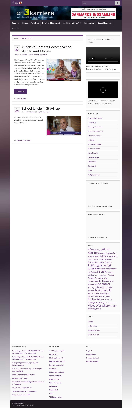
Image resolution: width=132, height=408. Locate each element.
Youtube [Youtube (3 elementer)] (112, 306)
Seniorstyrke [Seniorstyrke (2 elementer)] (105, 294)
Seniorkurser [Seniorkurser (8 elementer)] (104, 287)
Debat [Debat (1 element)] (90, 259)
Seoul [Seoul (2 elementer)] (100, 296)
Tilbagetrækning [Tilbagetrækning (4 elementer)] (96, 302)
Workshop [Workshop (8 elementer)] (102, 305)
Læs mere (20, 91)
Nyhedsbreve (93, 153)
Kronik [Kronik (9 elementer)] (101, 271)
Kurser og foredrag (30, 23)
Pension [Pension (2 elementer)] (91, 278)
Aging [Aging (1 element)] (99, 250)
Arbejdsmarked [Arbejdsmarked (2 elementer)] (93, 256)
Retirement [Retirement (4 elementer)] (108, 281)
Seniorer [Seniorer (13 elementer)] (104, 284)
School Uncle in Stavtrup (41, 108)
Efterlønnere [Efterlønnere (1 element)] (96, 259)
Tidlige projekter (94, 175)
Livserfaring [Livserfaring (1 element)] (110, 272)
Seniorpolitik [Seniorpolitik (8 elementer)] (102, 290)
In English (44, 54)
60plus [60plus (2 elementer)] (95, 250)
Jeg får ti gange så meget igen (23, 375)
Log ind (90, 322)
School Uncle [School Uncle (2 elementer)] (92, 284)
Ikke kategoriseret (94, 135)
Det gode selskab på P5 (21, 395)
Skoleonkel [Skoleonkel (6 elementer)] (94, 299)
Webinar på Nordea (19, 378)
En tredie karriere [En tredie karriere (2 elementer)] (106, 259)
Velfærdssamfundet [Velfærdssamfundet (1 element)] (110, 302)
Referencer (89, 23)
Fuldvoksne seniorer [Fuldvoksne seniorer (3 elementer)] (108, 268)
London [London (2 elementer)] (91, 275)
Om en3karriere (104, 23)
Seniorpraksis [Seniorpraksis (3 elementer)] (94, 293)
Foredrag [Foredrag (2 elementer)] (108, 262)
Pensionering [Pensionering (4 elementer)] (100, 278)
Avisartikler (92, 122)
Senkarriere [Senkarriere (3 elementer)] (93, 296)
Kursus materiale (94, 149)
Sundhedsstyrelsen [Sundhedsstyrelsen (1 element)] (106, 299)
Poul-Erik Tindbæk (21, 54)
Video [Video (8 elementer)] (91, 305)
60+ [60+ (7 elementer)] (90, 249)
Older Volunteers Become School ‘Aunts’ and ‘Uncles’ (47, 49)
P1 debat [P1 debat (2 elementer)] (111, 275)
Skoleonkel (46, 112)
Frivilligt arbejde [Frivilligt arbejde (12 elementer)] (99, 266)
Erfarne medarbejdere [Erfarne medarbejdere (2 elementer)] (96, 262)
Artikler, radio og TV (72, 23)
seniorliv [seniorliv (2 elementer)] (91, 291)
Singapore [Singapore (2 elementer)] (106, 296)
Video (29, 140)
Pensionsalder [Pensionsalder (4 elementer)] (95, 281)
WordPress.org (93, 335)
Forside (15, 23)
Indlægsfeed (92, 326)
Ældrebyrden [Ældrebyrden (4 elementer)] (94, 308)
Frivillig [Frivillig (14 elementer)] (93, 265)
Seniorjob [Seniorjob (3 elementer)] (92, 287)
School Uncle (21, 99)
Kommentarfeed (94, 330)
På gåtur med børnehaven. (22, 388)
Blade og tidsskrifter (95, 127)
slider (90, 170)
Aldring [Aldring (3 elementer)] (112, 253)
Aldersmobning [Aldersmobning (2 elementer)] (103, 253)
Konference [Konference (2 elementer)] (92, 272)
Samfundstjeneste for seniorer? (24, 391)
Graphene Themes (28, 405)
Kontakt (15, 29)
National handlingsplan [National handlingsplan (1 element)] (100, 275)
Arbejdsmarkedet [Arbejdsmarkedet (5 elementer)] (108, 256)
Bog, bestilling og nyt (51, 23)
